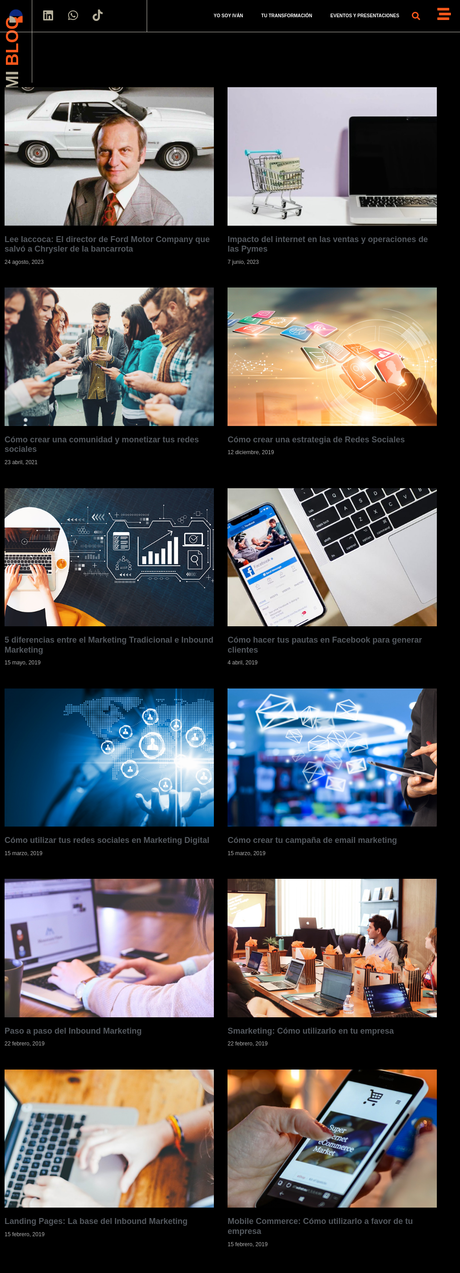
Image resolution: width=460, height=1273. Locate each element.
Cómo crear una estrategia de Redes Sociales (316, 439)
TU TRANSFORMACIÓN (286, 15)
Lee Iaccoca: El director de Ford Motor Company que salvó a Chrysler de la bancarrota (107, 244)
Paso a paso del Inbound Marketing (73, 1030)
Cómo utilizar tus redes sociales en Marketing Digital (107, 840)
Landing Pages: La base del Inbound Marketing (96, 1221)
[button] (415, 16)
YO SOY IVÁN (228, 15)
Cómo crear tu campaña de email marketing (312, 840)
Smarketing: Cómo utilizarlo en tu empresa (311, 1030)
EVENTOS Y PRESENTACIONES (365, 15)
